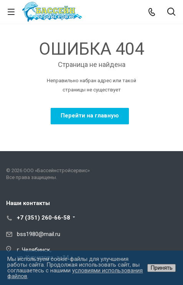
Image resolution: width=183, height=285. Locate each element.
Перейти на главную (90, 115)
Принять (161, 267)
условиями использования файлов (75, 273)
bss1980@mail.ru (38, 234)
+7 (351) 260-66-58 (43, 217)
